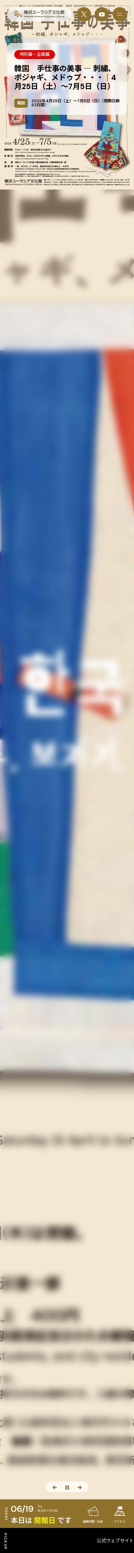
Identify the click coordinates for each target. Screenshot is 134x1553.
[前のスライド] (54, 1486)
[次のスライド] (79, 1486)
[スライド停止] (67, 1486)
